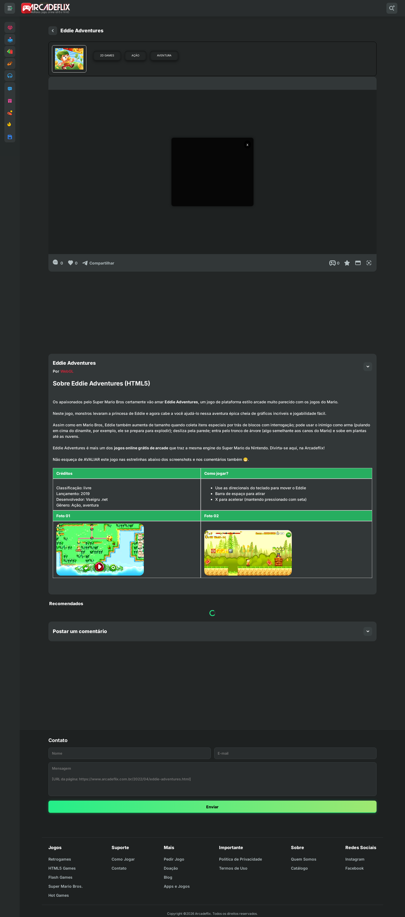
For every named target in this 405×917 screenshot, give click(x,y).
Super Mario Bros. (65, 886)
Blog (168, 877)
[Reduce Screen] (358, 262)
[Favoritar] (347, 262)
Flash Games (60, 877)
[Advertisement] (212, 310)
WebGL (67, 371)
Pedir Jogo (174, 859)
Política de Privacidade (240, 859)
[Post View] (334, 262)
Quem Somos (303, 859)
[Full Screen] (369, 262)
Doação (171, 868)
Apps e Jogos (177, 886)
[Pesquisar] (391, 8)
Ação (135, 55)
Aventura (164, 55)
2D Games (107, 55)
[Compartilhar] (98, 262)
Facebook (354, 868)
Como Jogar (123, 859)
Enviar (212, 806)
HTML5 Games (62, 868)
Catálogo (299, 868)
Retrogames (59, 859)
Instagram (355, 859)
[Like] (72, 262)
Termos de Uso (233, 868)
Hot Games (58, 895)
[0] (58, 262)
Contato (119, 868)
